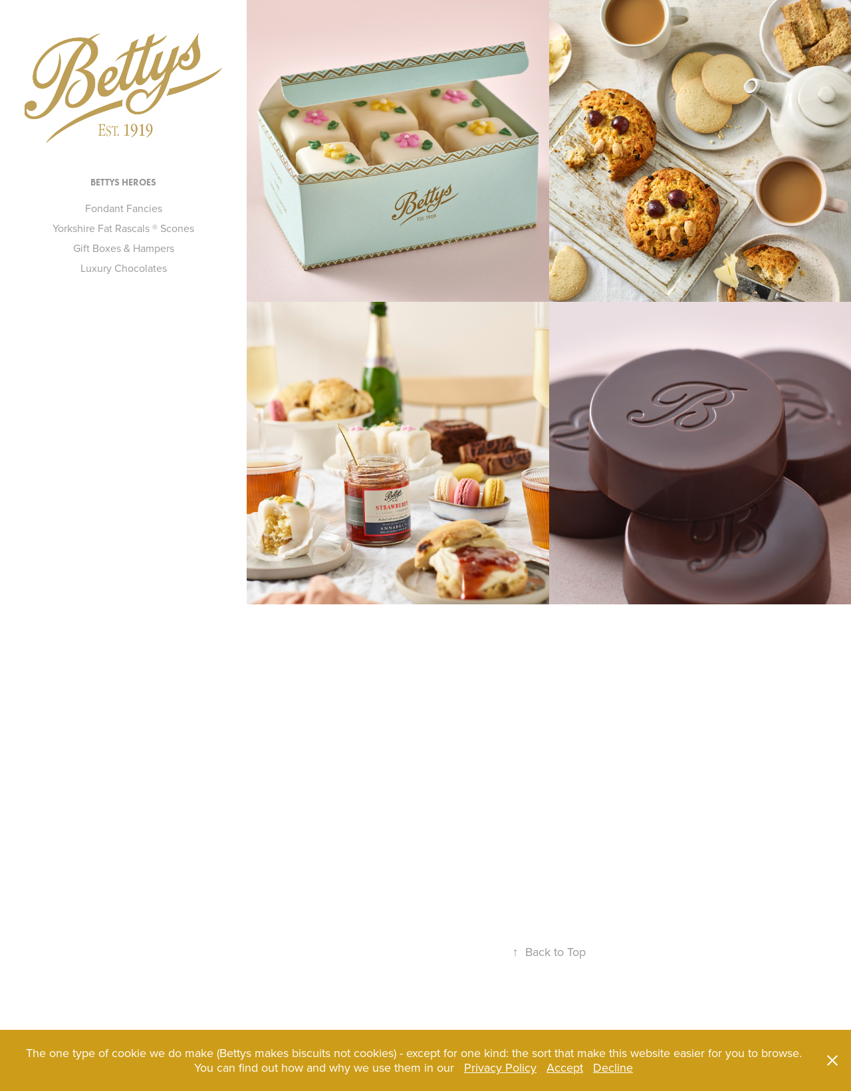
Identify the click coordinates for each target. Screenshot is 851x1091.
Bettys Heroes (123, 182)
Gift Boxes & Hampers (123, 248)
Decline (613, 1067)
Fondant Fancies (123, 208)
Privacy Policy (500, 1067)
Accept (565, 1067)
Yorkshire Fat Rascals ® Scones (123, 228)
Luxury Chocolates (123, 268)
